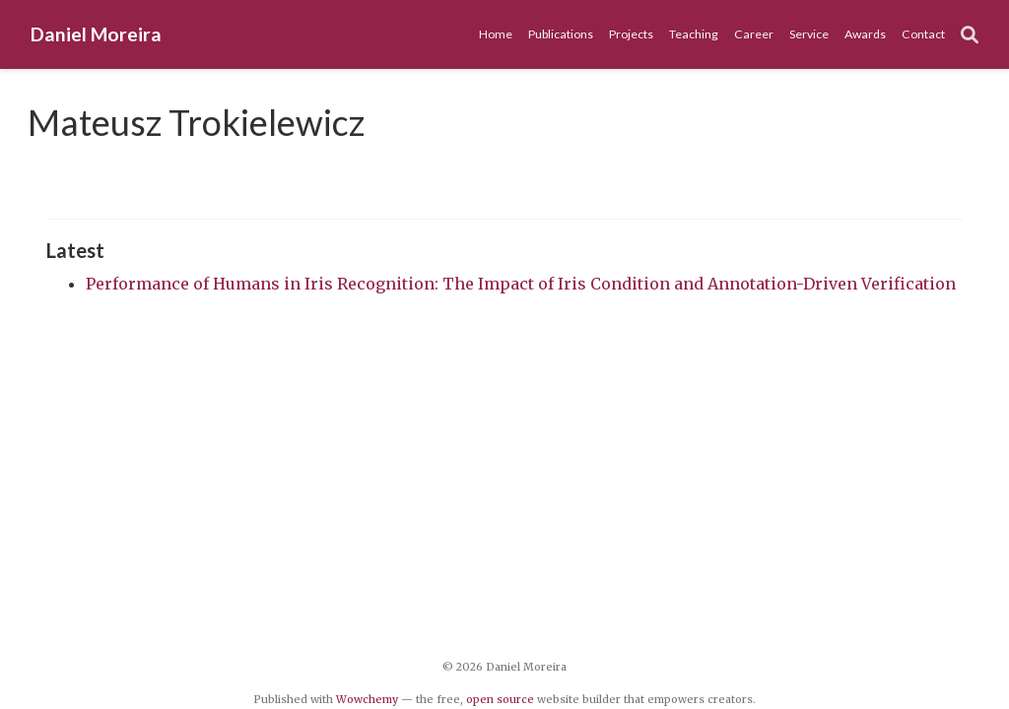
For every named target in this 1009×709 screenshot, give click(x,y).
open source (500, 699)
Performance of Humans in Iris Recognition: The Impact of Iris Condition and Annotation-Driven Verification (521, 283)
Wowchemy (367, 699)
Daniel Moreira (96, 34)
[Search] (969, 35)
